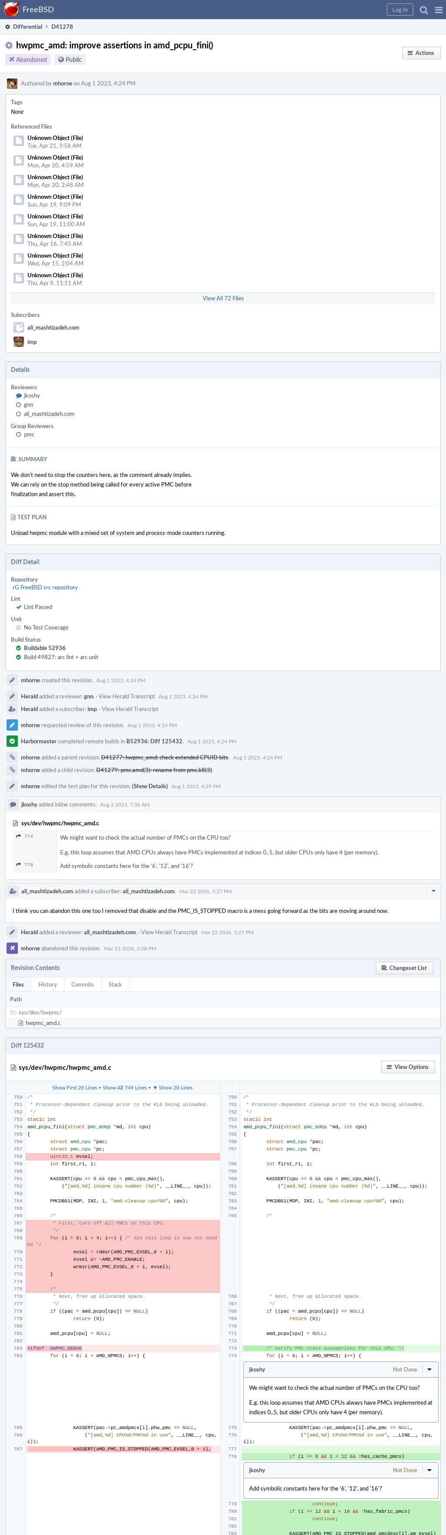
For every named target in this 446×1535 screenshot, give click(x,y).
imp (32, 342)
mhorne (62, 83)
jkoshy (32, 395)
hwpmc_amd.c (43, 1023)
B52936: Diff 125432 (154, 741)
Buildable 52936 (45, 648)
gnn (28, 404)
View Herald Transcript (126, 696)
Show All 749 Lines (125, 1087)
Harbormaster (39, 741)
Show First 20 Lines (74, 1087)
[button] (439, 9)
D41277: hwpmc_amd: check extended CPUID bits (164, 757)
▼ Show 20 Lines (172, 1087)
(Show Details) (150, 786)
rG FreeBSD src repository (45, 587)
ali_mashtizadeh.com (53, 327)
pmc (29, 434)
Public (74, 59)
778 (24, 864)
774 (24, 836)
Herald (29, 696)
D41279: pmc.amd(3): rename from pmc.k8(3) (154, 770)
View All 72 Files (223, 298)
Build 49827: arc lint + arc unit (61, 657)
